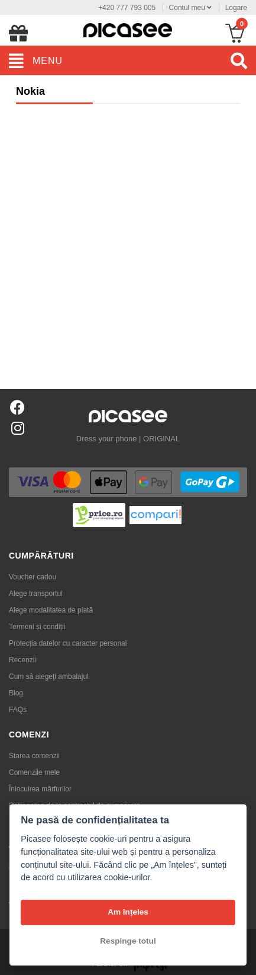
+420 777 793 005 (126, 8)
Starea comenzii (34, 756)
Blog (16, 693)
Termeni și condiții (37, 627)
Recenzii (22, 660)
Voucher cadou (32, 577)
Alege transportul (36, 593)
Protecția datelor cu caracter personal (68, 643)
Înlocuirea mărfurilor (40, 789)
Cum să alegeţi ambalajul (49, 676)
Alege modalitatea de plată (51, 610)
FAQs (18, 709)
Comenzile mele (34, 772)
